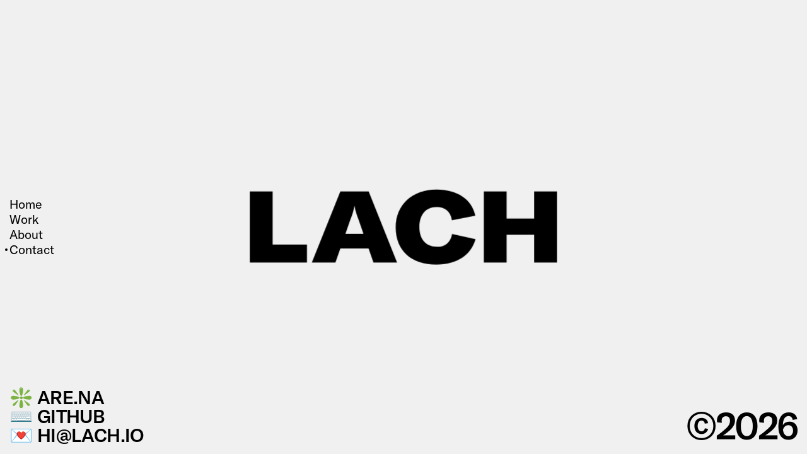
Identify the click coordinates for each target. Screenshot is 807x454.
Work (23, 219)
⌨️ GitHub (57, 416)
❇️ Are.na (56, 397)
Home (25, 204)
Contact (31, 249)
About (26, 234)
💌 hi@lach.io (76, 435)
